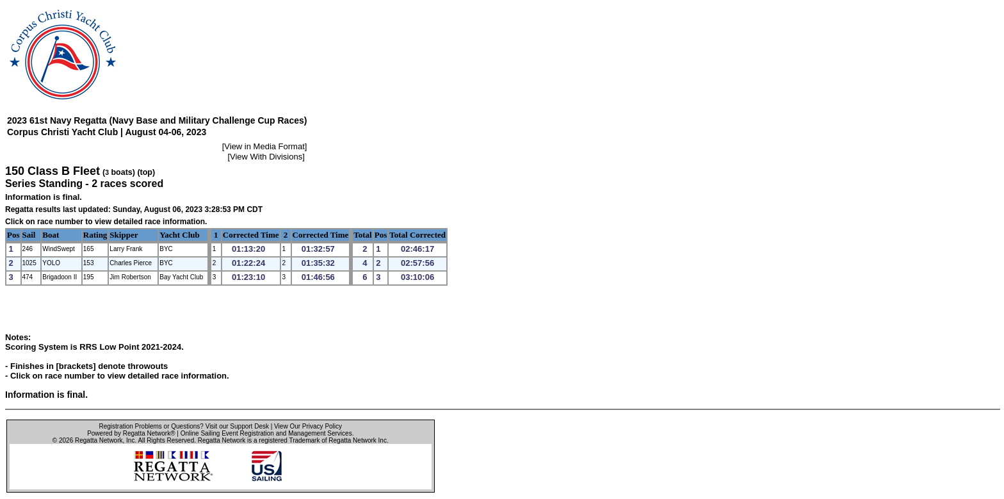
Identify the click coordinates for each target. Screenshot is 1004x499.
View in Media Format (264, 146)
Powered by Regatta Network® (131, 433)
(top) (146, 172)
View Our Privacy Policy (308, 426)
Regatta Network (98, 440)
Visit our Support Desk (237, 426)
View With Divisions (266, 156)
